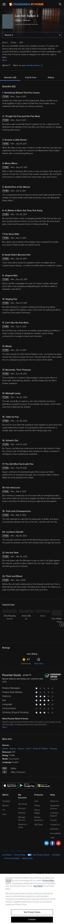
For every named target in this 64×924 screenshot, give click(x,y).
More (4, 60)
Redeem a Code (22, 826)
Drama (13, 748)
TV (3, 810)
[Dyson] (42, 624)
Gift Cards (38, 824)
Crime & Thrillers (40, 748)
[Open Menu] (4, 4)
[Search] (60, 4)
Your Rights (38, 886)
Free (4, 814)
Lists (36, 801)
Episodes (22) (10, 77)
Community (26, 663)
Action (5, 748)
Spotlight (6, 801)
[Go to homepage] (26, 4)
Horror (21, 748)
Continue (32, 919)
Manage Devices (21, 818)
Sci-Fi (28, 748)
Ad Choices (7, 855)
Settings (21, 813)
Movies (5, 805)
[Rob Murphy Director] (9, 624)
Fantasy (53, 748)
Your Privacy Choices (41, 855)
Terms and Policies (12, 858)
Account (22, 808)
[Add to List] (60, 20)
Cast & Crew (30, 77)
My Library (22, 804)
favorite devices (34, 65)
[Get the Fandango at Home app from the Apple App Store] (10, 785)
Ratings (51, 77)
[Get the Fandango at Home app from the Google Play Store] (27, 785)
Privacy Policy (19, 855)
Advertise (54, 829)
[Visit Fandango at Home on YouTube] (58, 844)
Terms (8, 880)
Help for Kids (27, 858)
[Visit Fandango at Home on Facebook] (52, 844)
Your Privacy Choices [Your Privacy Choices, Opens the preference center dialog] (32, 912)
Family (37, 805)
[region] (32, 899)
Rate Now (38, 663)
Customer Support (54, 814)
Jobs (52, 837)
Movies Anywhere (38, 818)
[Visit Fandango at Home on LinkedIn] (46, 844)
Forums (53, 820)
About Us (54, 801)
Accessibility (55, 833)
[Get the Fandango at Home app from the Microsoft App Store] (44, 785)
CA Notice (56, 855)
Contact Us (55, 824)
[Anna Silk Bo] (26, 624)
